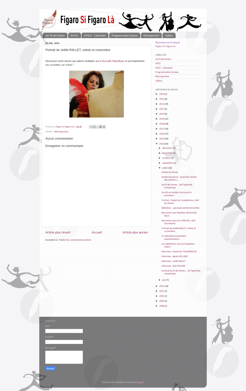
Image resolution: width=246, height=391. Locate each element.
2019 (162, 119)
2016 (162, 134)
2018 (162, 124)
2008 (162, 306)
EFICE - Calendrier (95, 35)
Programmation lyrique (125, 35)
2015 (162, 139)
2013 (162, 286)
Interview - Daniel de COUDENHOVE (179, 251)
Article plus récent (58, 232)
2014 (162, 144)
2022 (162, 104)
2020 (162, 114)
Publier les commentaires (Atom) (75, 240)
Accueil (97, 232)
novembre (167, 153)
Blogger (140, 382)
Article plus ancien (135, 232)
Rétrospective (151, 35)
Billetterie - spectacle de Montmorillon (181, 208)
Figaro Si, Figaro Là (165, 46)
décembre (167, 148)
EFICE (74, 35)
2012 (162, 291)
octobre (166, 158)
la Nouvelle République (111, 61)
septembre (168, 163)
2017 (162, 129)
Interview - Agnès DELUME (175, 256)
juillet (165, 168)
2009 (162, 301)
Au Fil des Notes (55, 35)
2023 (162, 99)
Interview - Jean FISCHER (173, 266)
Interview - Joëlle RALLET (174, 261)
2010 (162, 296)
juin (164, 280)
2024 (162, 94)
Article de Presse (170, 172)
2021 (162, 109)
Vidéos (169, 35)
